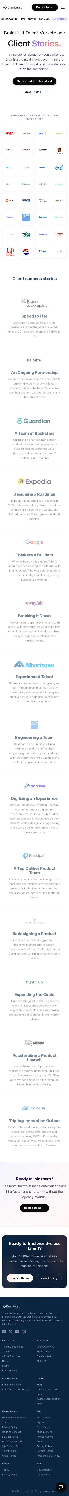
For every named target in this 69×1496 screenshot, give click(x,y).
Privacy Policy (9, 1427)
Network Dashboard (48, 1389)
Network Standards (12, 1441)
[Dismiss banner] (63, 19)
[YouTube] (17, 1332)
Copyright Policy (46, 1474)
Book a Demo (45, 7)
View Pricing (49, 1278)
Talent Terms (9, 1451)
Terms (5, 1422)
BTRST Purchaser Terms (15, 1389)
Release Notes (45, 1436)
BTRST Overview (11, 1384)
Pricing (6, 1365)
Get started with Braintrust (34, 81)
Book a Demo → (34, 1207)
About (40, 1403)
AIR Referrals (44, 1417)
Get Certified (44, 1356)
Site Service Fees (11, 1446)
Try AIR (40, 1422)
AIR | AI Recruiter (11, 1356)
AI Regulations (44, 1432)
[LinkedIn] (4, 1331)
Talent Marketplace (12, 1346)
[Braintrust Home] (12, 7)
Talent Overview (46, 1346)
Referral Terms (10, 1436)
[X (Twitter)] (10, 1331)
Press (40, 1394)
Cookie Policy (44, 1469)
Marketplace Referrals (14, 1417)
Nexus (5, 1361)
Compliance (43, 1427)
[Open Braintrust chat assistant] (61, 1487)
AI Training (7, 1351)
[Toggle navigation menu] (62, 7)
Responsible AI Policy (48, 1455)
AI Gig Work (43, 1361)
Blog (39, 1384)
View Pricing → (34, 91)
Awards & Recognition (48, 1398)
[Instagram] (24, 1331)
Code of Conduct (11, 1432)
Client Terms (9, 1455)
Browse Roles (44, 1351)
